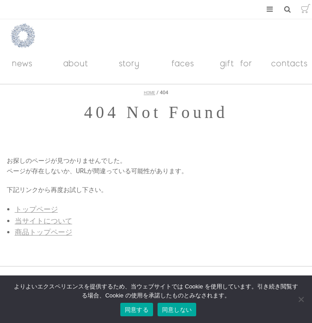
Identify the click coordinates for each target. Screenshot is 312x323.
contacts (289, 63)
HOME (149, 93)
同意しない (177, 309)
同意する (137, 309)
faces (182, 63)
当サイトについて (43, 221)
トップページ (36, 209)
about (75, 63)
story (129, 63)
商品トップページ (43, 232)
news (22, 63)
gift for (236, 63)
